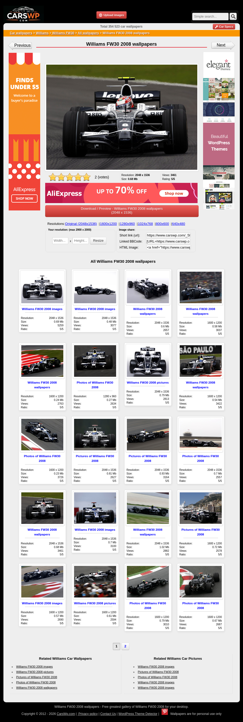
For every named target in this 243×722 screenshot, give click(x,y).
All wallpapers (88, 33)
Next (221, 45)
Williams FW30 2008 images (42, 309)
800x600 (162, 224)
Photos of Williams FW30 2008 (36, 682)
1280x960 (127, 224)
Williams (42, 33)
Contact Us (108, 714)
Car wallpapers (21, 33)
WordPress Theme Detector (137, 714)
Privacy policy (87, 714)
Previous (22, 45)
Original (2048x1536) (81, 224)
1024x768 (145, 224)
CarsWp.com (66, 714)
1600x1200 (108, 224)
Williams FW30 (62, 33)
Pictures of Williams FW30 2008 (36, 677)
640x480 (178, 224)
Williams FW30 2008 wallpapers (37, 687)
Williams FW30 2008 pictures (148, 382)
